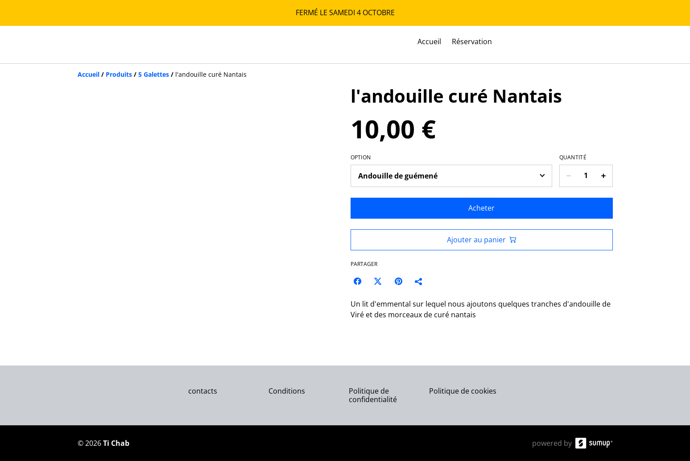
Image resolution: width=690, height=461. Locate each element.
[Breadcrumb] (345, 74)
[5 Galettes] (153, 74)
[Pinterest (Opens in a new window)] (398, 281)
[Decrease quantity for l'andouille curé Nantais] (568, 176)
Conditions (287, 391)
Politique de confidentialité (373, 395)
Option (361, 157)
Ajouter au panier (481, 240)
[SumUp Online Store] (594, 443)
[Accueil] (88, 74)
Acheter (481, 208)
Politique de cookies (462, 391)
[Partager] (419, 281)
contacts (202, 391)
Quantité (573, 157)
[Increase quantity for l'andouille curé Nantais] (604, 176)
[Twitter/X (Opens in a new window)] (377, 281)
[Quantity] (586, 176)
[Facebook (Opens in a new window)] (357, 281)
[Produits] (119, 74)
